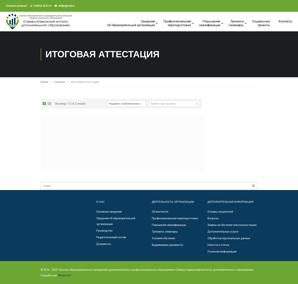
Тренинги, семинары (165, 231)
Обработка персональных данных (229, 238)
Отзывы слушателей (220, 211)
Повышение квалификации (169, 224)
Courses (59, 82)
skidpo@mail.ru (66, 6)
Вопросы (213, 218)
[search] (197, 103)
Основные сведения (109, 211)
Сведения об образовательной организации (131, 23)
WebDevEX (64, 275)
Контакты (285, 21)
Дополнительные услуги (223, 231)
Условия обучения (163, 238)
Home (44, 82)
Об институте (160, 211)
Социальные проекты (261, 23)
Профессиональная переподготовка (177, 23)
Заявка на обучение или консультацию (232, 224)
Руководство (104, 230)
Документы (103, 243)
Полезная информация (222, 251)
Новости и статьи (218, 244)
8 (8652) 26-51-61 (42, 6)
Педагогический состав (111, 237)
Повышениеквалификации (209, 23)
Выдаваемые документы (167, 244)
